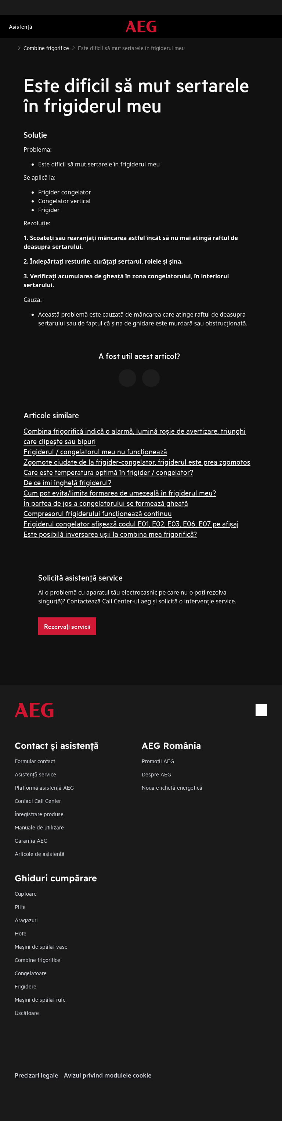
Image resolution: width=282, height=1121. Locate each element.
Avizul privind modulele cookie (107, 1075)
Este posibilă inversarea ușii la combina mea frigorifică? (110, 533)
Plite (20, 906)
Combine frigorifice (37, 959)
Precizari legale (36, 1075)
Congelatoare (31, 972)
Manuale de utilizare (39, 827)
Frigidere (25, 986)
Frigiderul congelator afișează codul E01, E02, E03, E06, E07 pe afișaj (131, 523)
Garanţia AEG (31, 840)
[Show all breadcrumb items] (12, 47)
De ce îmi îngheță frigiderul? (67, 482)
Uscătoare (27, 1012)
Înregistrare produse (39, 813)
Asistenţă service (35, 774)
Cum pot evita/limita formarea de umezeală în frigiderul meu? (120, 492)
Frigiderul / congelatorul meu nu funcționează (95, 451)
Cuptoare (26, 893)
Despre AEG (156, 774)
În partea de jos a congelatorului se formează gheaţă (106, 502)
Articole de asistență (40, 853)
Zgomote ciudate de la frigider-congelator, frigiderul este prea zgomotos (137, 461)
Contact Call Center (38, 800)
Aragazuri (26, 919)
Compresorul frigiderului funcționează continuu (98, 513)
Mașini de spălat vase (41, 946)
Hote (20, 933)
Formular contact (35, 760)
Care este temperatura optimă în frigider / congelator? (108, 471)
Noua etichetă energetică (172, 787)
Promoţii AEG (158, 760)
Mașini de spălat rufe (40, 999)
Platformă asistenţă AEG (44, 787)
